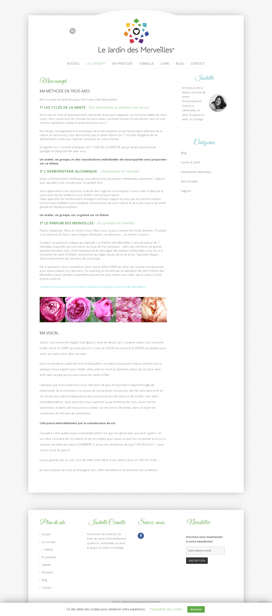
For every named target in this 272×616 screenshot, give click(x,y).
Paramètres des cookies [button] (166, 609)
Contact (198, 63)
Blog (180, 63)
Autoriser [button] (196, 609)
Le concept (96, 63)
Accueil (73, 63)
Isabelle (146, 63)
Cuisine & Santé (190, 162)
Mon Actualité (189, 181)
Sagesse (186, 191)
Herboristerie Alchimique (196, 172)
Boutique (47, 572)
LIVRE (165, 63)
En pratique (122, 63)
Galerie (48, 549)
